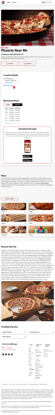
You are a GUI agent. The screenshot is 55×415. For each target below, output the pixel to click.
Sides (13, 223)
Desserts (13, 235)
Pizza (13, 211)
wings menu (4, 272)
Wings (40, 211)
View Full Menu (9, 198)
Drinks (40, 235)
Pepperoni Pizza (32, 255)
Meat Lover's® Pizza (47, 255)
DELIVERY (8, 104)
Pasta (40, 223)
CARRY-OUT (17, 104)
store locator (26, 277)
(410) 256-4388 (9, 85)
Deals (9, 2)
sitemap (49, 185)
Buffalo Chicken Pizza (45, 259)
